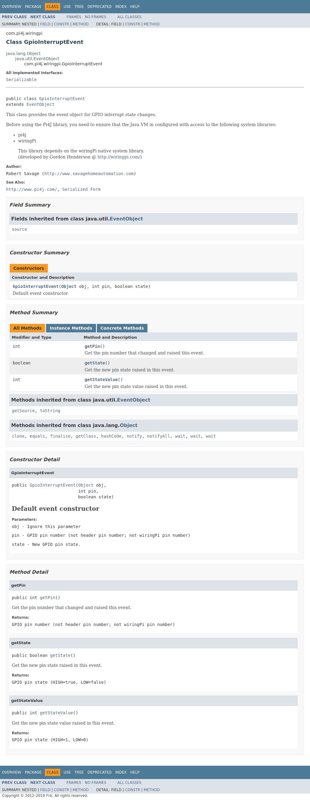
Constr (61, 24)
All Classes (129, 17)
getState (95, 362)
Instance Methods (71, 328)
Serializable (21, 79)
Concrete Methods (122, 328)
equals (37, 436)
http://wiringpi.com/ (118, 157)
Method (81, 24)
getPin (92, 346)
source (19, 229)
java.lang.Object (23, 53)
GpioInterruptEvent (62, 98)
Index (121, 7)
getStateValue (101, 379)
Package (33, 7)
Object (69, 286)
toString (50, 410)
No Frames (95, 17)
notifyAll (158, 436)
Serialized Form (81, 189)
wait (180, 436)
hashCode (111, 436)
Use (67, 7)
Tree (79, 7)
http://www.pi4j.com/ (31, 189)
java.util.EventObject (37, 58)
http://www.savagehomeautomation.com (89, 173)
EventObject (40, 104)
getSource (23, 410)
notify (134, 436)
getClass (86, 436)
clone (18, 436)
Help (135, 7)
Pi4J (49, 796)
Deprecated (99, 7)
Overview (11, 7)
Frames (74, 17)
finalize (60, 436)
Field (45, 24)
